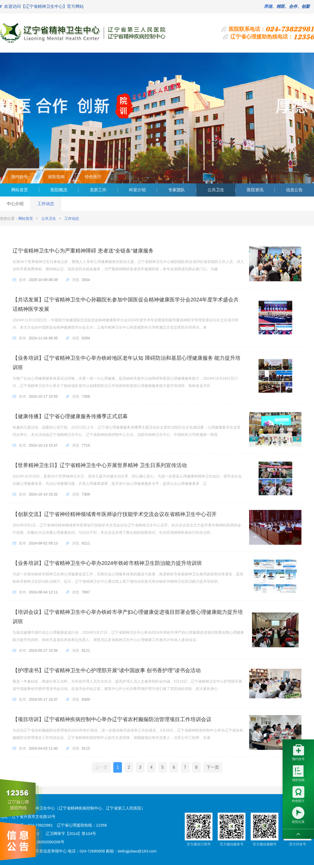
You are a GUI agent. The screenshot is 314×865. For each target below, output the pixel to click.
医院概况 (59, 190)
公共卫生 (216, 190)
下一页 (212, 767)
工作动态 (45, 203)
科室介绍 (137, 190)
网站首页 (19, 190)
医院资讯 (255, 190)
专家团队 (176, 190)
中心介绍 (15, 203)
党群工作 (98, 190)
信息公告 (294, 190)
